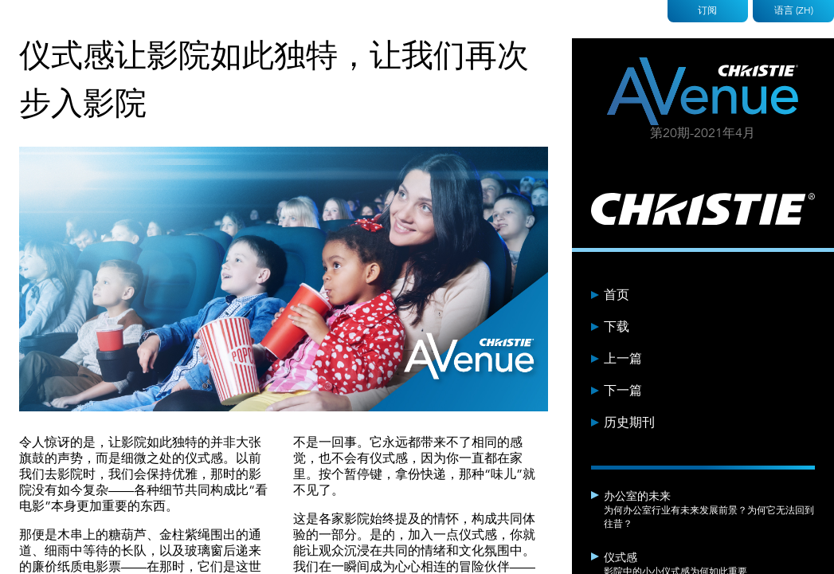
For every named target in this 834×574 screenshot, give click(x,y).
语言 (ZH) (793, 10)
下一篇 (623, 391)
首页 (616, 295)
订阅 (707, 10)
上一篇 (623, 359)
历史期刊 (629, 423)
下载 (616, 327)
